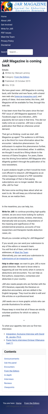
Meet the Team (8, 37)
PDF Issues (6, 33)
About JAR (6, 20)
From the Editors (21, 77)
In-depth (8, 375)
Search (4, 52)
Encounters (9, 367)
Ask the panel (10, 363)
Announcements (11, 359)
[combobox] (20, 52)
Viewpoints (9, 387)
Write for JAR (7, 29)
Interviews (9, 379)
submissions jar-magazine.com (17, 258)
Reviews (8, 383)
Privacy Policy (7, 41)
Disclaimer (6, 45)
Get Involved (6, 24)
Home (4, 16)
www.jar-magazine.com (25, 96)
